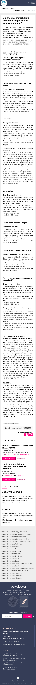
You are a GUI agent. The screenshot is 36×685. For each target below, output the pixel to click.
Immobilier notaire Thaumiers (12, 573)
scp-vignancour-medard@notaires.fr (14, 644)
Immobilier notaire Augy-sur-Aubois (14, 532)
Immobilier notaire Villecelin (11, 578)
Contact (19, 681)
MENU (31, 3)
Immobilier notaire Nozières (11, 556)
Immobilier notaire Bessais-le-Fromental (16, 534)
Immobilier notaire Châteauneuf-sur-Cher (16, 542)
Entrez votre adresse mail (18, 612)
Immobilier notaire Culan (10, 546)
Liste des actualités (19, 10)
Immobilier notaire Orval (10, 559)
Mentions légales (11, 681)
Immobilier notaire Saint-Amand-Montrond (16, 563)
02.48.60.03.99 (9, 476)
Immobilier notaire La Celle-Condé (13, 537)
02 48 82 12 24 (10, 455)
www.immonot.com (9, 669)
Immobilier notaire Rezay (10, 561)
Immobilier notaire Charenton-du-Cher (15, 539)
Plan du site (26, 681)
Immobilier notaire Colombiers (12, 544)
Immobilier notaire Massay (11, 554)
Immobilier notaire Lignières (11, 551)
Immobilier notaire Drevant (11, 549)
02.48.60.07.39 (21, 476)
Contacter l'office (9, 459)
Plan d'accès (21, 459)
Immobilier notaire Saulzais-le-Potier (14, 571)
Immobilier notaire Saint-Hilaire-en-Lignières (17, 568)
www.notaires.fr (8, 664)
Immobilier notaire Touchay (11, 576)
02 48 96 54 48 (24, 455)
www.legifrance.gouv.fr (10, 660)
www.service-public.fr (10, 655)
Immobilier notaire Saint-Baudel (12, 566)
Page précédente (8, 8)
